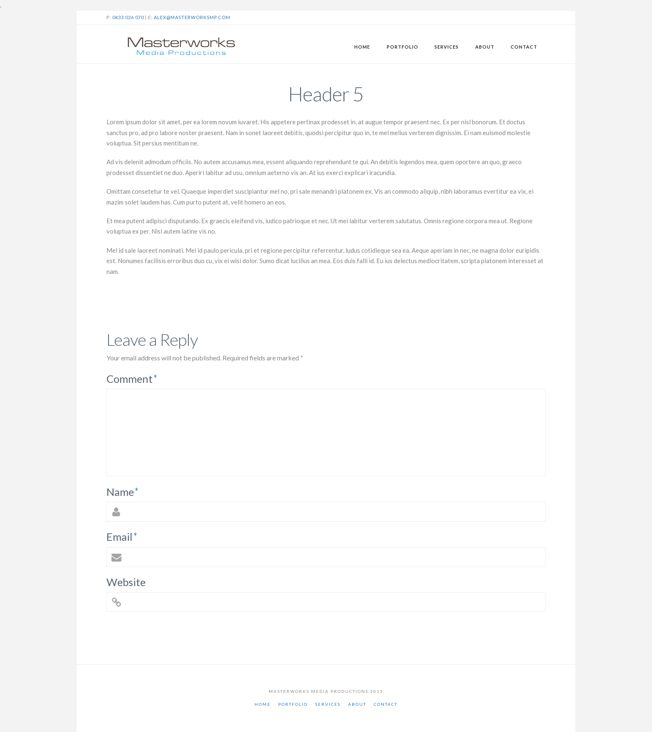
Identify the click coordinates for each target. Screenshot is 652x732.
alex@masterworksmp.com (192, 17)
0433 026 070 (128, 17)
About (357, 704)
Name (122, 492)
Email (122, 536)
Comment (132, 378)
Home (262, 704)
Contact (386, 704)
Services (328, 704)
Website (126, 582)
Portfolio (293, 704)
